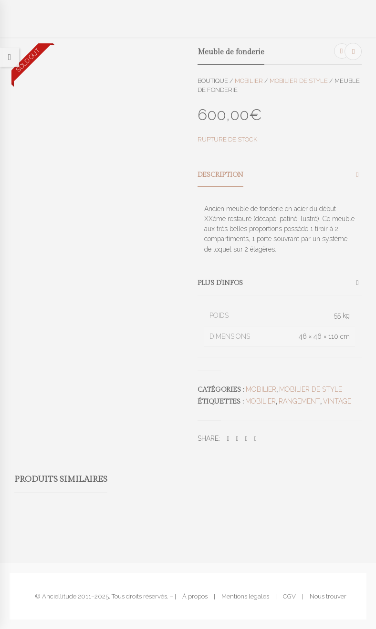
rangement (299, 401)
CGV (289, 596)
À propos (195, 596)
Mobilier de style (299, 80)
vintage (337, 401)
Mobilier (249, 80)
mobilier (260, 401)
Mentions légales (245, 596)
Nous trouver (328, 596)
